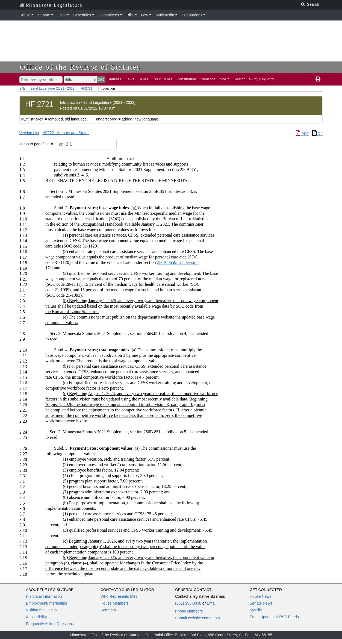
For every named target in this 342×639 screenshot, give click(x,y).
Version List (29, 133)
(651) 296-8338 (188, 603)
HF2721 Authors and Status (65, 133)
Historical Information (44, 596)
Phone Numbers (189, 611)
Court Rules (162, 79)
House (24, 15)
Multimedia (165, 15)
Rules (143, 79)
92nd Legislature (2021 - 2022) (53, 88)
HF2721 (87, 88)
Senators (108, 610)
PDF (302, 134)
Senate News (261, 603)
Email (211, 603)
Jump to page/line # (36, 144)
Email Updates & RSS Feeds (274, 617)
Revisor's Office (213, 79)
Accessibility (36, 617)
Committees (109, 15)
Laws (130, 79)
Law (144, 15)
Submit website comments (197, 618)
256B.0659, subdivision (178, 262)
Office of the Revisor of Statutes (80, 67)
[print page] (318, 79)
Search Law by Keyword (254, 79)
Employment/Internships (46, 603)
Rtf (317, 134)
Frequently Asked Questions (50, 624)
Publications (192, 15)
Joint (62, 15)
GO (101, 79)
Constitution (186, 79)
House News (260, 596)
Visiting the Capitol (42, 610)
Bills (130, 15)
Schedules (82, 15)
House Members (115, 603)
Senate (44, 15)
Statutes (114, 79)
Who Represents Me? (119, 596)
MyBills (256, 610)
